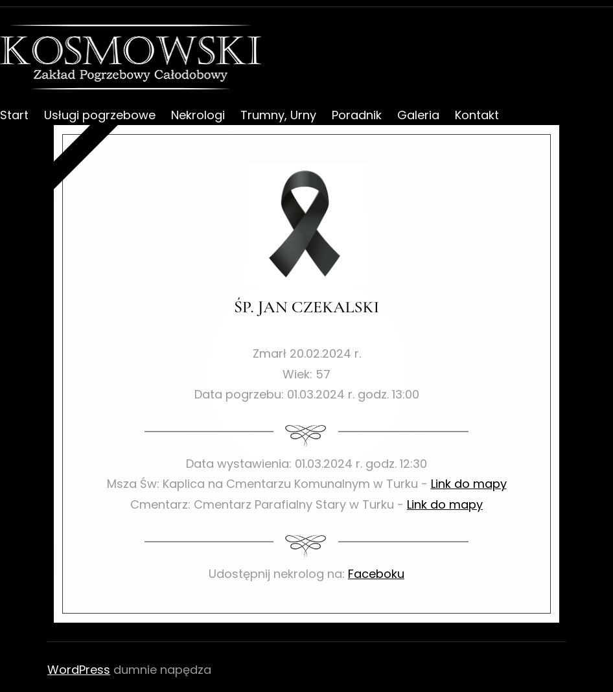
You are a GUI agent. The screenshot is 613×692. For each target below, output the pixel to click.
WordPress (78, 670)
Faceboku (376, 574)
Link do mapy (469, 484)
